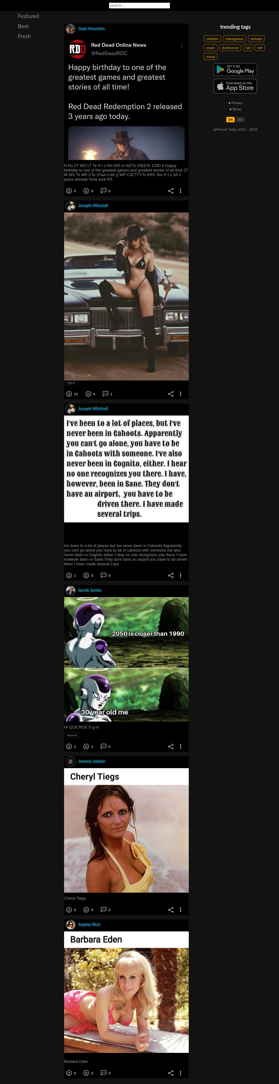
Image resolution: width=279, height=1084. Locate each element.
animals (256, 39)
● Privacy (235, 103)
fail (248, 47)
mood (210, 56)
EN (230, 119)
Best (23, 26)
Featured (28, 16)
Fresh (24, 36)
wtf (259, 47)
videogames (234, 39)
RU (240, 119)
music (210, 47)
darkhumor (230, 47)
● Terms (235, 109)
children (212, 39)
